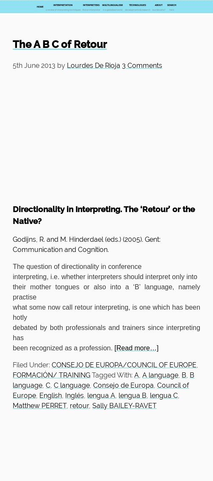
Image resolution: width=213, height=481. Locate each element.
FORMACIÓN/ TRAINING (51, 375)
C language (72, 385)
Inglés (74, 396)
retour (79, 406)
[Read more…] (136, 348)
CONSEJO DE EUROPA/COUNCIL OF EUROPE (124, 365)
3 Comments (142, 66)
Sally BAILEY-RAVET (124, 406)
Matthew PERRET (39, 406)
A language (160, 375)
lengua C (164, 396)
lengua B (133, 396)
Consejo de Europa (123, 385)
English (50, 396)
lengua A (101, 396)
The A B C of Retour (60, 44)
